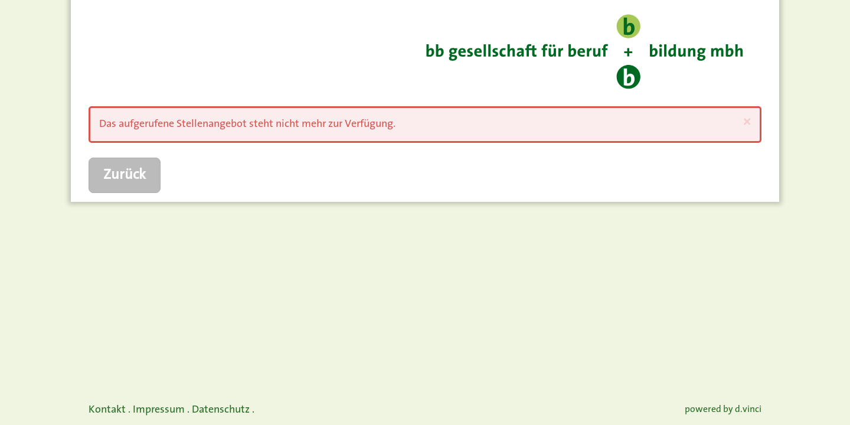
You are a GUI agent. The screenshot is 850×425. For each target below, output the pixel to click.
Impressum (159, 410)
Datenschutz (221, 410)
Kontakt (107, 410)
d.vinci (748, 410)
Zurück (124, 175)
